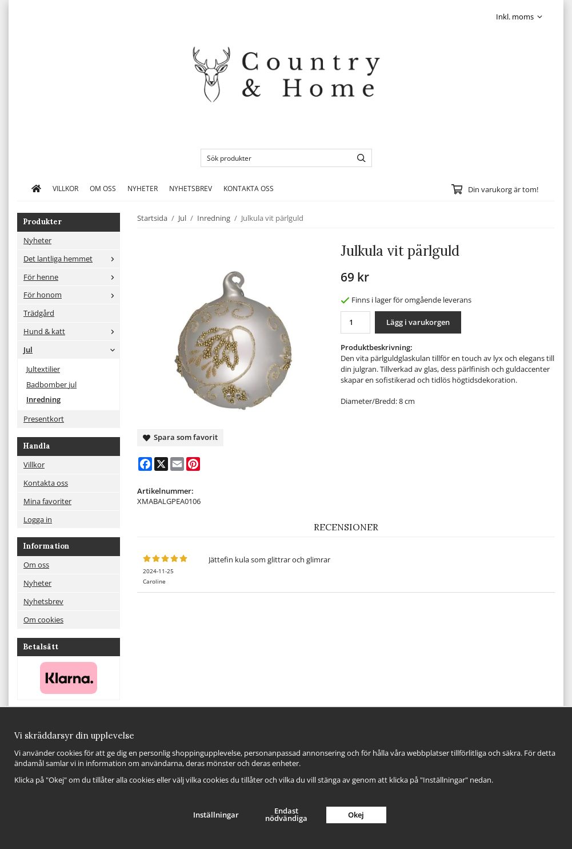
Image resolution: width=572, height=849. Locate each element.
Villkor (65, 188)
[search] (358, 157)
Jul (71, 349)
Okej (356, 815)
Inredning (43, 399)
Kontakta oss (248, 188)
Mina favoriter (47, 501)
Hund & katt (71, 331)
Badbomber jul (51, 384)
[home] (36, 188)
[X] (161, 464)
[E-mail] (177, 464)
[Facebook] (145, 464)
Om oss (103, 188)
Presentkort (43, 419)
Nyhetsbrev (190, 188)
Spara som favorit (180, 437)
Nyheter (142, 188)
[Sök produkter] (273, 157)
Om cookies (43, 619)
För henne (71, 277)
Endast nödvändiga (286, 814)
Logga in (37, 519)
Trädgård (38, 313)
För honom (71, 294)
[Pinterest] (193, 464)
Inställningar (216, 815)
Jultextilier (43, 369)
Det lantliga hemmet (71, 258)
